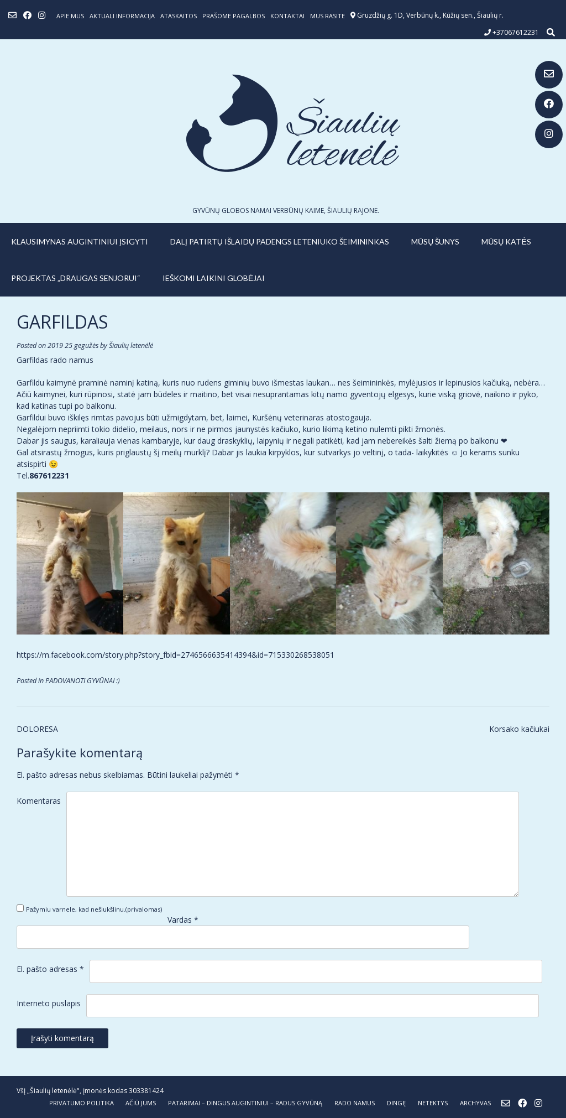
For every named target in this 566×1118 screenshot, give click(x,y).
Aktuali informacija (122, 16)
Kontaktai (287, 16)
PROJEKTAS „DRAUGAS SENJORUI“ (75, 278)
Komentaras (39, 800)
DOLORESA (37, 729)
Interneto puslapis (49, 1003)
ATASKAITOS (178, 16)
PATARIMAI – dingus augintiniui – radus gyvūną (245, 1103)
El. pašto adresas (50, 969)
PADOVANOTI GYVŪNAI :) (82, 680)
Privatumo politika (81, 1103)
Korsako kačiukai (519, 729)
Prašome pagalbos (233, 16)
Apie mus (70, 16)
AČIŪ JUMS (140, 1103)
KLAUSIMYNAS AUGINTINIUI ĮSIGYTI (79, 241)
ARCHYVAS (475, 1103)
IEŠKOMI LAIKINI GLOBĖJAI (214, 278)
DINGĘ (396, 1103)
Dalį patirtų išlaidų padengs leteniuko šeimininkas (279, 241)
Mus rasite (327, 16)
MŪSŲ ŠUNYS (435, 241)
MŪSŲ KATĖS (506, 241)
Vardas (182, 919)
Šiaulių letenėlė (131, 345)
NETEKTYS (433, 1103)
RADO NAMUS (354, 1103)
